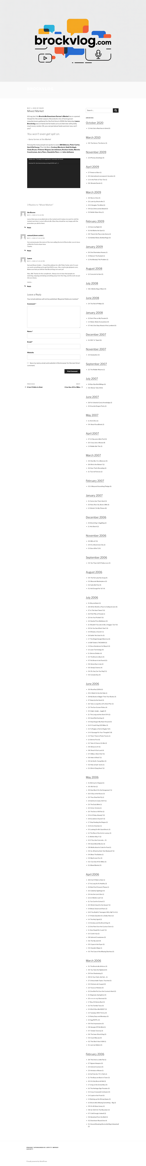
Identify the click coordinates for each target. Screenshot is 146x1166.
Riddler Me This (95, 446)
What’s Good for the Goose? (99, 905)
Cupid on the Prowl (96, 1095)
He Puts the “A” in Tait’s (97, 1074)
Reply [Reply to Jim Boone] (29, 227)
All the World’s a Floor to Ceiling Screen (102, 607)
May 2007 (92, 415)
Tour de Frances (95, 471)
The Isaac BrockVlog (97, 1034)
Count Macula (95, 1038)
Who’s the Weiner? (96, 464)
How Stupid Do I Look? (97, 930)
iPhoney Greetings (96, 158)
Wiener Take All (96, 388)
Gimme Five (94, 739)
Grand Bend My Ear (97, 844)
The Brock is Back (96, 657)
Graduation (94, 355)
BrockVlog (40, 89)
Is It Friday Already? (96, 815)
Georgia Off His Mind (97, 1027)
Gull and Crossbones (97, 937)
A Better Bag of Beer (97, 289)
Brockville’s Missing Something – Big (102, 1102)
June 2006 (92, 683)
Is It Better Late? (95, 898)
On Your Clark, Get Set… (98, 977)
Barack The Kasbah (96, 256)
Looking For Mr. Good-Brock (99, 829)
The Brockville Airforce (97, 966)
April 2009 (92, 166)
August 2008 (94, 268)
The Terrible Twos (96, 1005)
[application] (53, 173)
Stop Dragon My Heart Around (100, 722)
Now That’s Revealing (97, 468)
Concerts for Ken (95, 274)
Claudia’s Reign (95, 948)
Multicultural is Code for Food (100, 847)
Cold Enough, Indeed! (97, 1113)
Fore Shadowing (95, 973)
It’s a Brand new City (96, 545)
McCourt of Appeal (96, 783)
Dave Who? (94, 548)
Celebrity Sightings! (96, 891)
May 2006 (92, 777)
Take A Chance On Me (97, 743)
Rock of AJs (94, 198)
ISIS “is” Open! (95, 340)
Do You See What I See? (98, 628)
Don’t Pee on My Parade (98, 318)
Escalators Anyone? (96, 819)
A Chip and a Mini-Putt (97, 439)
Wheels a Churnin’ (96, 632)
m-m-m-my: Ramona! (97, 998)
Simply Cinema (95, 667)
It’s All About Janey (97, 1106)
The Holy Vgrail (95, 919)
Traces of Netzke (95, 988)
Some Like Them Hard (97, 501)
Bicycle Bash (94, 603)
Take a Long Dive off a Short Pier (101, 704)
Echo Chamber (95, 826)
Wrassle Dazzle (95, 183)
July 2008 (92, 283)
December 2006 (96, 517)
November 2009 (96, 152)
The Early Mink (95, 804)
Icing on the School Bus (97, 1085)
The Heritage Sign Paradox (99, 1088)
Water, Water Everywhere (98, 322)
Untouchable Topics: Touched (99, 980)
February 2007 (95, 480)
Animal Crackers (95, 1067)
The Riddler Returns (96, 369)
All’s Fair (93, 786)
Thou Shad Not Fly (96, 797)
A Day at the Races (96, 793)
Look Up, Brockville (96, 201)
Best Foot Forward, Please (98, 887)
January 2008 (94, 312)
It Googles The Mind (96, 205)
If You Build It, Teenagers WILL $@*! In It (103, 912)
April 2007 (92, 433)
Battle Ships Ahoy (96, 212)
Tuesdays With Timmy (97, 1013)
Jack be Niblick (95, 1045)
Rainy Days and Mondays (98, 1016)
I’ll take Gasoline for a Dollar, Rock (101, 916)
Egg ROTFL (94, 1020)
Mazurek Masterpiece (98, 581)
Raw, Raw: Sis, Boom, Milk (98, 504)
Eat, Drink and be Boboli (98, 208)
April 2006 (92, 874)
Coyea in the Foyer (96, 944)
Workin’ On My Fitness (97, 508)
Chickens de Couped (97, 984)
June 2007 (92, 396)
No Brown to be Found (97, 660)
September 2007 (96, 363)
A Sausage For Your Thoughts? (100, 732)
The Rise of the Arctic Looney (99, 833)
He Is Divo (93, 421)
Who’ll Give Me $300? (97, 1009)
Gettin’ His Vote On (96, 635)
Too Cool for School (96, 901)
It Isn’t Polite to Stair (96, 880)
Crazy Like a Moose (96, 442)
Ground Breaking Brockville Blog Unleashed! (104, 1124)
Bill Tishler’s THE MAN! (97, 642)
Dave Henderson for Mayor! (99, 646)
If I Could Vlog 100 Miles (98, 725)
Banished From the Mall (98, 1117)
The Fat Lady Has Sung (98, 578)
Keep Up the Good (96, 700)
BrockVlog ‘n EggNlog (97, 523)
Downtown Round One (97, 1120)
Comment (31, 304)
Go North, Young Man (97, 761)
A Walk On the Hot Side (97, 693)
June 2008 (92, 298)
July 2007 (92, 378)
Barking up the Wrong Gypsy (99, 1099)
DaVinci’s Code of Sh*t (97, 801)
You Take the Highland (98, 970)
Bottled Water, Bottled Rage (99, 238)
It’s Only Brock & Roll (97, 1081)
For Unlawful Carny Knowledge (100, 402)
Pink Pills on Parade (96, 614)
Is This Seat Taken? (96, 610)
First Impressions (96, 1023)
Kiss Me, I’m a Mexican (98, 461)
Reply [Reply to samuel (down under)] (29, 250)
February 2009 (95, 221)
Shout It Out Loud (96, 750)
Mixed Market (94, 865)
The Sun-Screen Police (97, 707)
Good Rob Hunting (96, 718)
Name (30, 331)
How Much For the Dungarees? (100, 790)
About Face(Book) (96, 424)
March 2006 (93, 960)
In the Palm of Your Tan (97, 179)
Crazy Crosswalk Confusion (99, 1092)
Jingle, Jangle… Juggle (97, 711)
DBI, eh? (93, 541)
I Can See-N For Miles (97, 862)
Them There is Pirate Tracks (99, 736)
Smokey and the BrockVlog (99, 923)
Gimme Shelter (95, 653)
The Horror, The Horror (98, 143)
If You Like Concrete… (97, 840)
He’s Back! (93, 526)
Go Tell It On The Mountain (99, 1110)
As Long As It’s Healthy (97, 883)
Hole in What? (95, 757)
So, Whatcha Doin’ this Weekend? (101, 851)
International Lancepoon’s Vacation (101, 176)
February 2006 (95, 1054)
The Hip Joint (95, 941)
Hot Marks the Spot (96, 230)
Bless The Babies (96, 854)
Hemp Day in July (96, 664)
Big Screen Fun (95, 858)
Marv (41, 108)
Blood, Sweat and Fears (97, 908)
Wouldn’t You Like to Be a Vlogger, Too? (103, 625)
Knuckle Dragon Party (97, 406)
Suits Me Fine (94, 585)
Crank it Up (94, 933)
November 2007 (96, 349)
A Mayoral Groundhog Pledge (99, 486)
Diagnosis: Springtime (97, 995)
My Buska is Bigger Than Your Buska (102, 696)
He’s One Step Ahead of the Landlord (102, 325)
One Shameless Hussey (98, 252)
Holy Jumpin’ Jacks (96, 765)
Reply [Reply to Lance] (29, 286)
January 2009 (94, 246)
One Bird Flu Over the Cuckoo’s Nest (102, 991)
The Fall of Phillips (96, 303)
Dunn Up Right (95, 227)
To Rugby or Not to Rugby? (98, 729)
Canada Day (94, 675)
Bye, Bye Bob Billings (97, 384)
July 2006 (92, 597)
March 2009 (93, 192)
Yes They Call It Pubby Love (99, 563)
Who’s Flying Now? (96, 768)
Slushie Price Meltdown (98, 621)
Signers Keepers (95, 1063)
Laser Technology (96, 650)
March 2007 (93, 455)
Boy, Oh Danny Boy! (96, 1002)
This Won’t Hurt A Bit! (97, 1041)
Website (30, 353)
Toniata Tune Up (95, 1031)
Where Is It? (94, 747)
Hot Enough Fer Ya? (96, 588)
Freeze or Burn (95, 172)
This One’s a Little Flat (97, 1059)
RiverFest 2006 (96, 689)
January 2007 (94, 495)
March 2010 (93, 137)
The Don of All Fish (96, 811)
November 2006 (96, 535)
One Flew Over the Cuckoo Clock (101, 926)
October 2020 (94, 122)
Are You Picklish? (95, 617)
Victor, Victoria (95, 808)
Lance (29, 258)
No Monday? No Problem (98, 259)
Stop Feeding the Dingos (98, 822)
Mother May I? (94, 836)
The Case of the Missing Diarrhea (101, 951)
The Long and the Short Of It (99, 714)
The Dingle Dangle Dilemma (99, 639)
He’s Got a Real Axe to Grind (99, 128)
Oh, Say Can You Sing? (98, 671)
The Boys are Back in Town (99, 1077)
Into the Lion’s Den (96, 894)
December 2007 (96, 334)
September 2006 (96, 557)
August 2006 (94, 572)
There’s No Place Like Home (100, 234)
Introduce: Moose (96, 1070)
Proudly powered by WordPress (37, 1161)
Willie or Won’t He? (96, 754)
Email (30, 342)
